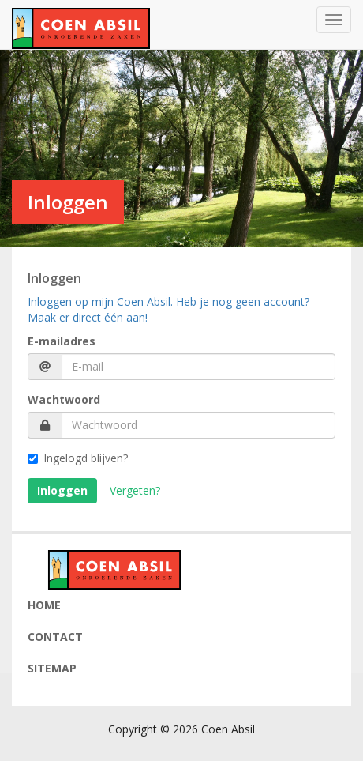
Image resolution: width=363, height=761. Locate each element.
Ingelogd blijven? (78, 457)
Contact (55, 636)
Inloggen (62, 490)
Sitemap (52, 668)
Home (44, 604)
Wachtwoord (64, 399)
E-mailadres (61, 340)
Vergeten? (135, 490)
